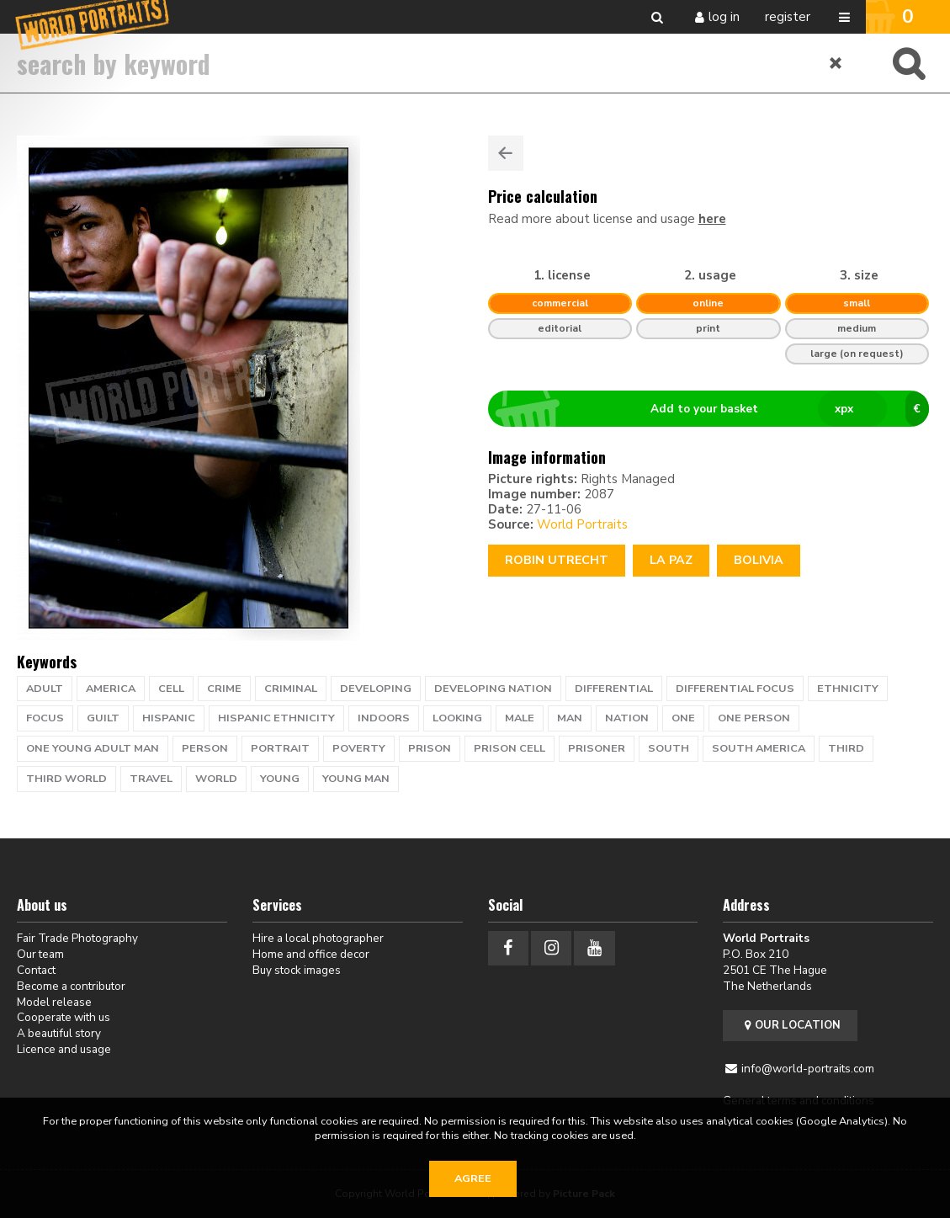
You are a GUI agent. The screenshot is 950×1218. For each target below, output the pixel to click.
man (569, 718)
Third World (66, 778)
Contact (36, 970)
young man (356, 778)
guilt (103, 718)
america (110, 688)
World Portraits (582, 524)
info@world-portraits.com (807, 1069)
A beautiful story (59, 1033)
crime (224, 688)
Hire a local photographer (318, 938)
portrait (280, 748)
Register (787, 16)
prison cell (509, 748)
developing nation (493, 688)
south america (758, 748)
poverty (358, 748)
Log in (724, 16)
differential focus (735, 688)
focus (45, 718)
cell (171, 688)
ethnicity (847, 688)
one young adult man (92, 748)
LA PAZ (671, 560)
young (280, 778)
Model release (54, 1002)
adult (44, 688)
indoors (384, 718)
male (519, 718)
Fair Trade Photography (77, 938)
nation (627, 718)
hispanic (168, 718)
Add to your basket (715, 409)
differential (614, 688)
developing (375, 688)
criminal (290, 688)
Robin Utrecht (556, 560)
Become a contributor (71, 986)
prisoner (596, 748)
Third (846, 748)
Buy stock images (296, 970)
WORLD (216, 778)
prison (429, 748)
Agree (472, 1178)
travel (151, 778)
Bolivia (758, 560)
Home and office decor (310, 954)
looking (457, 718)
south (668, 748)
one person (754, 718)
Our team (40, 954)
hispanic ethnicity (276, 718)
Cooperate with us (63, 1017)
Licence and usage (64, 1049)
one (683, 718)
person (205, 748)
